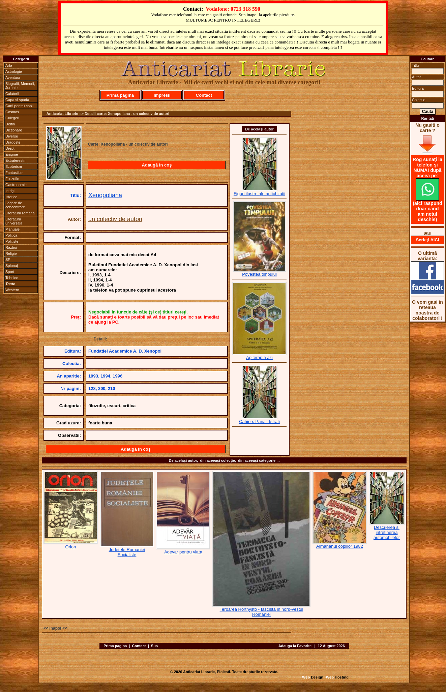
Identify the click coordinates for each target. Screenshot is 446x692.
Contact (204, 95)
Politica (11, 235)
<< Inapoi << (55, 628)
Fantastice (14, 173)
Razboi (11, 247)
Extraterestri (15, 160)
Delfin (10, 124)
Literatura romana (20, 213)
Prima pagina (115, 646)
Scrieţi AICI (427, 239)
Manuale (12, 229)
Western (12, 290)
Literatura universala (13, 221)
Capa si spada (17, 100)
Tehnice (11, 278)
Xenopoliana (105, 195)
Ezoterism (13, 166)
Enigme (11, 154)
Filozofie (12, 179)
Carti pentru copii (19, 106)
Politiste (12, 241)
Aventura (12, 78)
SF (7, 260)
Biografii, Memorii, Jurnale (20, 86)
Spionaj (11, 266)
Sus (154, 646)
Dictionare (13, 130)
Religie (11, 253)
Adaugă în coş (157, 165)
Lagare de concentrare (15, 205)
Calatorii (12, 94)
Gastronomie (16, 185)
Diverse (11, 136)
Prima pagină (120, 95)
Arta (8, 65)
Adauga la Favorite (294, 646)
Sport (9, 272)
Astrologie (13, 71)
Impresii (162, 95)
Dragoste (13, 142)
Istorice (11, 197)
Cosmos (12, 112)
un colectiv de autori (115, 219)
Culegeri (12, 118)
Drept (9, 148)
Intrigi (9, 191)
